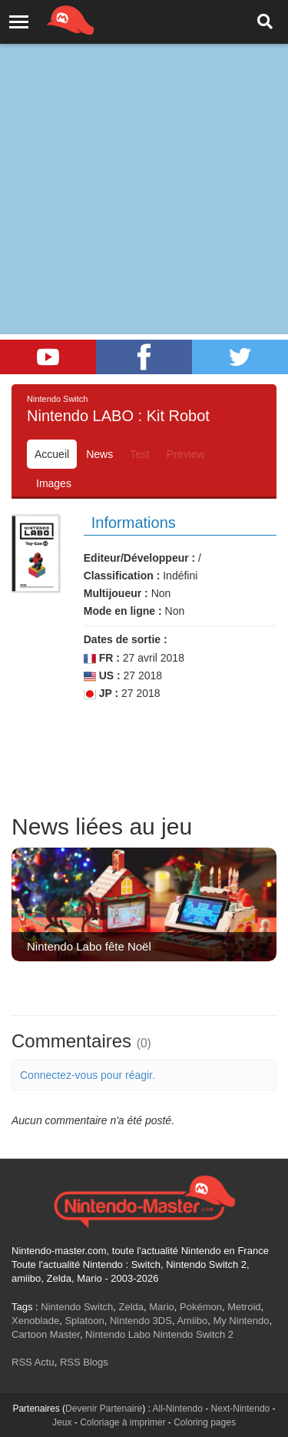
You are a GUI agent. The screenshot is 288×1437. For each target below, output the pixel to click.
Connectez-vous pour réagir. (87, 1075)
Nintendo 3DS (141, 1320)
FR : (102, 658)
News (99, 454)
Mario (161, 1307)
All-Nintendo (178, 1408)
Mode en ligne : (123, 611)
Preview (186, 454)
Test (140, 454)
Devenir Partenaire (103, 1408)
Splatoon (84, 1320)
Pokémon (201, 1307)
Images (53, 483)
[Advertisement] (144, 152)
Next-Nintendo (240, 1408)
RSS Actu (33, 1362)
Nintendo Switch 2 (193, 1334)
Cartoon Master (46, 1334)
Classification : (122, 575)
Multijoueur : (116, 593)
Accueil (52, 454)
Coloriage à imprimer (122, 1422)
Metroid (243, 1307)
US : (102, 675)
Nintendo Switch (77, 1307)
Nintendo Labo (118, 1334)
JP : (101, 693)
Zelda (131, 1307)
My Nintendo (241, 1320)
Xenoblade (35, 1320)
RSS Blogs (84, 1362)
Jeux (61, 1422)
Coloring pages (205, 1422)
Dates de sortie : (125, 639)
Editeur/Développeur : (139, 558)
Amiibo (192, 1320)
